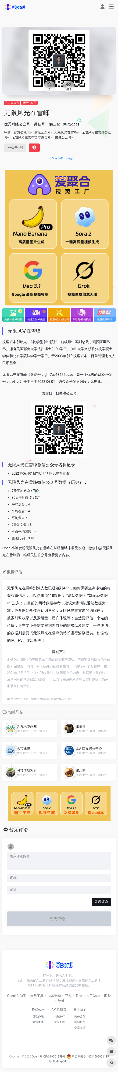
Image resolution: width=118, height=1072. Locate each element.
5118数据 (53, 595)
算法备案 (38, 1022)
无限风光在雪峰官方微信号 (31, 137)
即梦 (107, 996)
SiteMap (57, 1061)
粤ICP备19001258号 (52, 1056)
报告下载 (59, 1022)
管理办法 (38, 1016)
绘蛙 (61, 1001)
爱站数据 (75, 595)
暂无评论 (18, 829)
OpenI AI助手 (16, 996)
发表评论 (101, 901)
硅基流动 (54, 996)
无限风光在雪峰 (65, 132)
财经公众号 (29, 102)
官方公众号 (12, 102)
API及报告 (59, 1009)
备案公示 (38, 1009)
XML (66, 1061)
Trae (79, 996)
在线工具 (36, 996)
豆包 (68, 996)
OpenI (35, 1056)
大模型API (59, 1016)
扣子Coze (93, 996)
